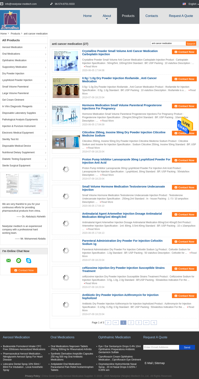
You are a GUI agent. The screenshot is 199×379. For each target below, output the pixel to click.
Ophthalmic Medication (14, 60)
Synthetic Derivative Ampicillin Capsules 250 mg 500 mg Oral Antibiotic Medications (72, 356)
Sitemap (159, 363)
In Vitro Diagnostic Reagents (17, 106)
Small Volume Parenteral (15, 86)
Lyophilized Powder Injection (17, 80)
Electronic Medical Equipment (18, 132)
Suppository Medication (14, 67)
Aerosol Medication (12, 47)
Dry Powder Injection (13, 73)
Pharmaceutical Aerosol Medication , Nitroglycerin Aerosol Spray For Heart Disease (23, 356)
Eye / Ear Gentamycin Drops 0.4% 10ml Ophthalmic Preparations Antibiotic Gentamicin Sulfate (120, 349)
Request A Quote (181, 16)
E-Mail (149, 363)
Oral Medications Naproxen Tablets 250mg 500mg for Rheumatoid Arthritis (71, 348)
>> (146, 322)
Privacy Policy (32, 376)
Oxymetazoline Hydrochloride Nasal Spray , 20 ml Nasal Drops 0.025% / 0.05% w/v (118, 367)
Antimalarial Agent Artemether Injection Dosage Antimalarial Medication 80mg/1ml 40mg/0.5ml (122, 215)
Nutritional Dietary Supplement (18, 152)
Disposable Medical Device (16, 145)
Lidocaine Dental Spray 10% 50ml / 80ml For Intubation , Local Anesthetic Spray (23, 367)
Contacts (151, 16)
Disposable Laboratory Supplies (19, 113)
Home (87, 16)
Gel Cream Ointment (13, 99)
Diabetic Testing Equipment (16, 159)
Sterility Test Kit (10, 139)
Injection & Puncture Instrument (18, 126)
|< (108, 322)
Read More (91, 66)
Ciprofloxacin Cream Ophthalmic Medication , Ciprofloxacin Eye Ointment (120, 358)
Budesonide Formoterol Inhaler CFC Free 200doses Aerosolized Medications (24, 348)
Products (128, 16)
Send (187, 347)
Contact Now (186, 51)
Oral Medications (11, 53)
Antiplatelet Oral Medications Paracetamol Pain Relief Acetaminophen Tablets (72, 367)
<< (115, 322)
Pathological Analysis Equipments (20, 119)
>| (154, 322)
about (107, 16)
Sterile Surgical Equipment (16, 165)
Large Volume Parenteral (15, 93)
